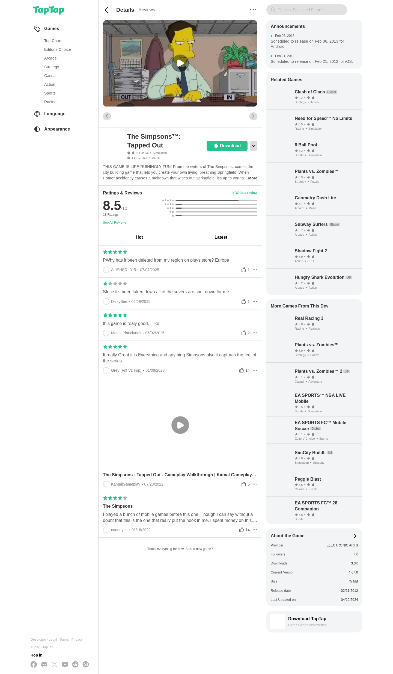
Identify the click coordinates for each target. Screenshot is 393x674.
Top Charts (54, 41)
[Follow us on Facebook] (34, 665)
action (49, 84)
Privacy (77, 640)
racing (50, 102)
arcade (50, 58)
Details (125, 10)
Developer (38, 640)
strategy (51, 67)
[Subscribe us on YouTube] (65, 664)
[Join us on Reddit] (75, 664)
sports (50, 93)
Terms (64, 640)
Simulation (160, 153)
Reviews (147, 9)
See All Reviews (114, 222)
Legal (53, 640)
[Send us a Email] (85, 664)
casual (50, 75)
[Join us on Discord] (44, 664)
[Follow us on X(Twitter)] (54, 665)
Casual (143, 153)
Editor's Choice (57, 49)
